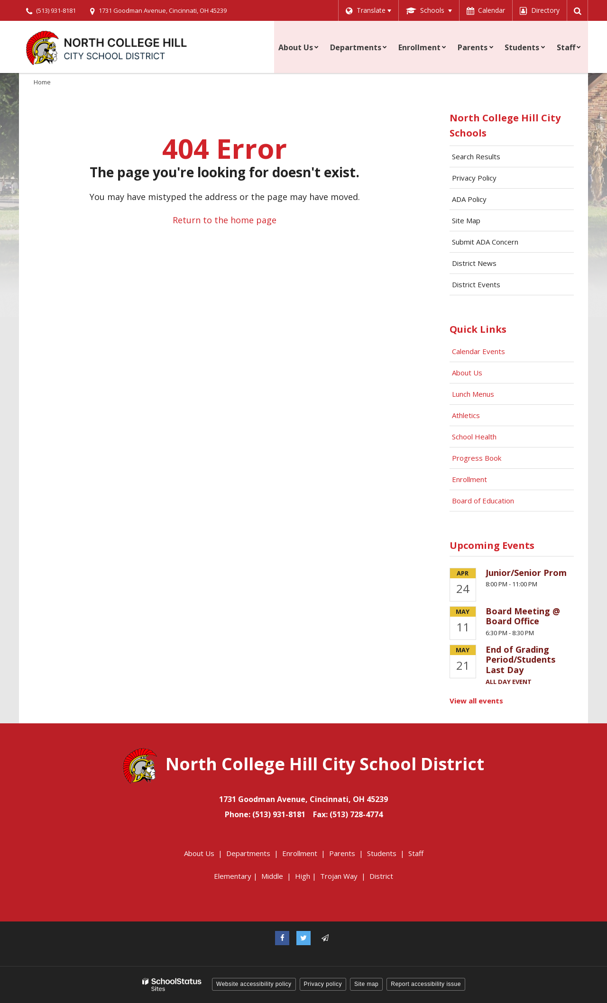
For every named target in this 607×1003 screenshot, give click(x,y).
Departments (248, 853)
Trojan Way (339, 876)
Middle (272, 876)
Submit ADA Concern (485, 241)
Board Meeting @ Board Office (523, 616)
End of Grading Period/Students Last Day (520, 659)
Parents (342, 853)
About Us (467, 372)
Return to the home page (224, 220)
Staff (415, 853)
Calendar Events (479, 351)
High (302, 876)
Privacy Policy (474, 177)
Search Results (476, 156)
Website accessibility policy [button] (254, 984)
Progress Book (476, 458)
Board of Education (484, 500)
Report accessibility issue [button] (426, 984)
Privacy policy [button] (323, 984)
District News (474, 263)
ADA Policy (469, 199)
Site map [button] (366, 984)
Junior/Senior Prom (526, 572)
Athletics (466, 415)
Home (42, 82)
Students (381, 853)
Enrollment (469, 479)
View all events (476, 700)
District (381, 876)
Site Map (466, 220)
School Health (474, 436)
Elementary (232, 876)
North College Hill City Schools (505, 125)
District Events (476, 284)
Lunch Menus (473, 394)
